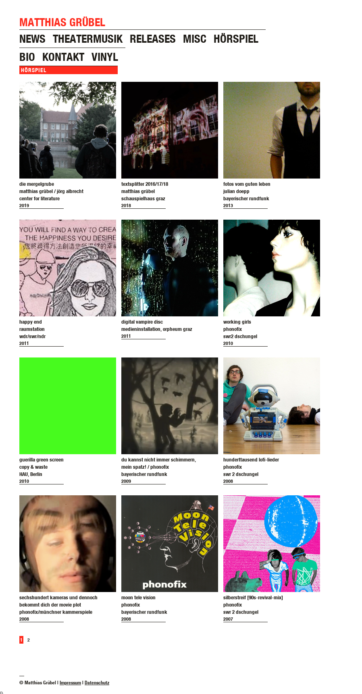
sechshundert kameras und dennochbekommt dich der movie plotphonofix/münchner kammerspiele (58, 604)
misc (194, 38)
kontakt (63, 56)
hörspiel (236, 38)
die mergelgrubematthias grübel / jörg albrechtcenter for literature (51, 191)
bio (27, 56)
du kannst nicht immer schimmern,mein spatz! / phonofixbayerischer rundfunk (158, 466)
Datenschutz (97, 682)
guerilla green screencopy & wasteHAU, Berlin (41, 466)
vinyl (105, 56)
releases (153, 38)
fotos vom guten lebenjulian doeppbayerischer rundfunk (246, 191)
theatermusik (88, 38)
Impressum (70, 682)
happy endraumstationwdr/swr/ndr (32, 328)
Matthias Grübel (62, 22)
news (32, 38)
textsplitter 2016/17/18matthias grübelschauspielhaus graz (144, 191)
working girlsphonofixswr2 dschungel (240, 328)
